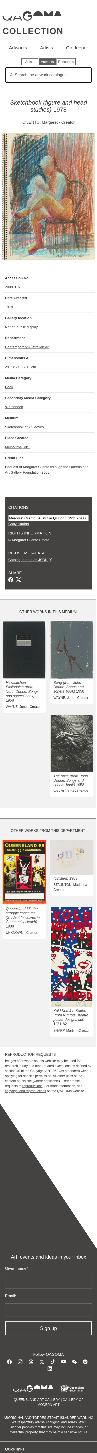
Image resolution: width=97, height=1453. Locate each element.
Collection (32, 31)
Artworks (18, 47)
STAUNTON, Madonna (70, 885)
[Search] (48, 75)
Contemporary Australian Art (27, 347)
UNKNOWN (14, 932)
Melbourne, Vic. (17, 447)
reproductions (32, 1086)
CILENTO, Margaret (40, 122)
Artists (46, 47)
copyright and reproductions (25, 1091)
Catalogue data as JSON (28, 560)
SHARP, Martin (64, 1030)
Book (9, 387)
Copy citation (18, 524)
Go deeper (77, 47)
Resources (66, 62)
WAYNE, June (16, 707)
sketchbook (14, 407)
